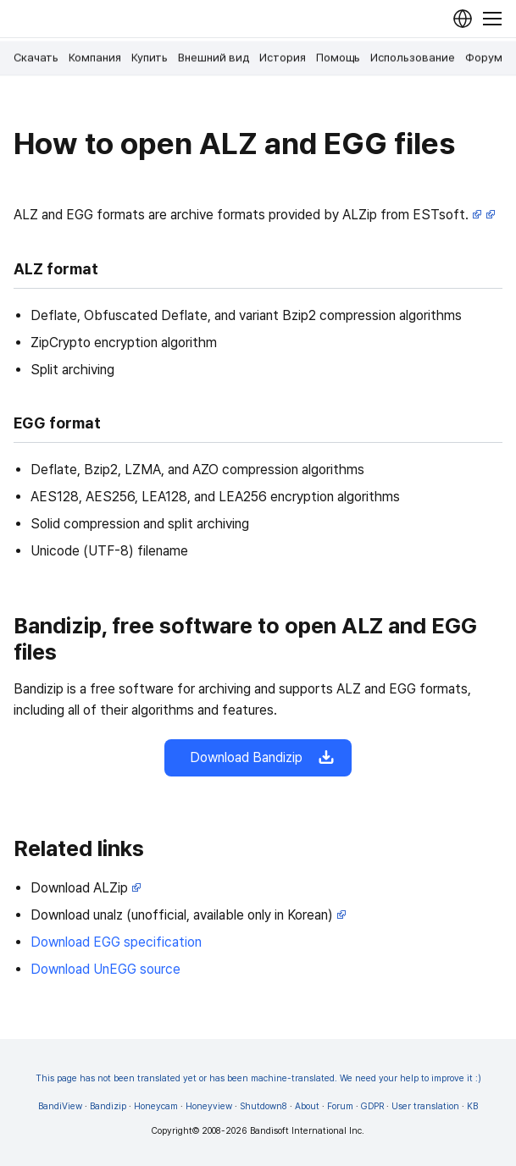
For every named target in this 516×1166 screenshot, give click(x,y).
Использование (412, 57)
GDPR (372, 1106)
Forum (340, 1106)
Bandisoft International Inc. (307, 1130)
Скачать (36, 57)
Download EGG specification (116, 942)
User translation (425, 1106)
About (307, 1106)
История (282, 57)
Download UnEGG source (105, 969)
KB (472, 1106)
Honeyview (209, 1106)
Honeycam (156, 1106)
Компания (95, 57)
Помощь (338, 57)
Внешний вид (213, 57)
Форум (483, 57)
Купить (149, 57)
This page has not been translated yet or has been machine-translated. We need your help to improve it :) (258, 1078)
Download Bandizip (258, 758)
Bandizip (108, 1106)
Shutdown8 (263, 1106)
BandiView (60, 1106)
